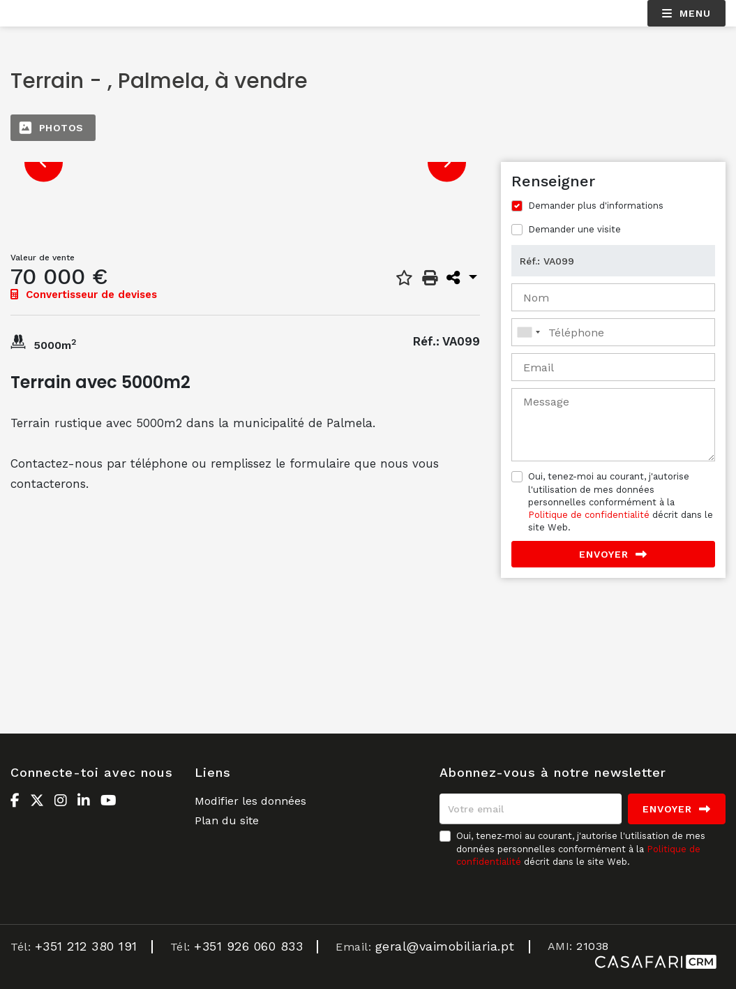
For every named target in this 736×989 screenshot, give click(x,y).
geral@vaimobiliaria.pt (445, 946)
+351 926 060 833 (248, 946)
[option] (245, 162)
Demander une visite (574, 229)
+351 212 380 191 (86, 946)
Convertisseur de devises (83, 294)
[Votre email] (531, 809)
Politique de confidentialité (588, 515)
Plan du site (227, 820)
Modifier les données (250, 801)
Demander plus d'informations (595, 205)
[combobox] (613, 332)
